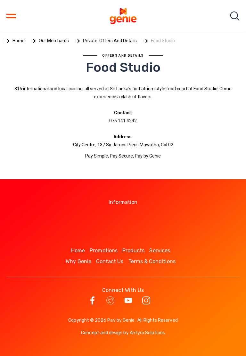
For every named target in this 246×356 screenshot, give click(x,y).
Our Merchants (54, 40)
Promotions (104, 250)
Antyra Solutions (147, 333)
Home (18, 40)
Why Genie (78, 261)
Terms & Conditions (152, 261)
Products (133, 250)
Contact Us (110, 261)
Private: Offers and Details (110, 40)
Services (159, 250)
